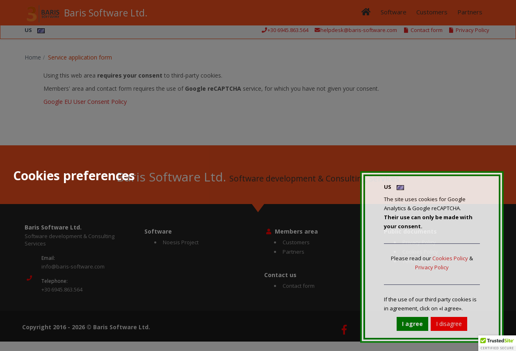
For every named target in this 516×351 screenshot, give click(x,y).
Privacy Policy (432, 267)
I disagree (449, 324)
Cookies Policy (450, 258)
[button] (497, 343)
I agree (412, 324)
